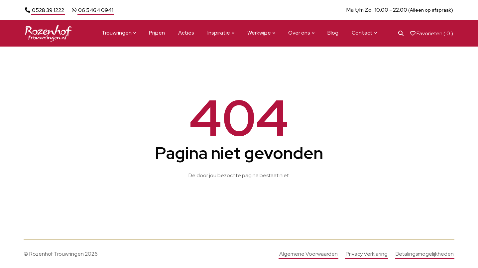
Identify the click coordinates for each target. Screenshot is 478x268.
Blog (332, 32)
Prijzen (157, 32)
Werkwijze (259, 32)
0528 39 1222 (48, 10)
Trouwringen (117, 32)
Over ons (299, 32)
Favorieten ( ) (431, 33)
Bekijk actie (305, 9)
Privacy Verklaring (367, 253)
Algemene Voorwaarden (308, 253)
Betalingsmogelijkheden (425, 253)
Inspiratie (218, 32)
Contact (362, 32)
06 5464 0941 (95, 10)
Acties (186, 32)
